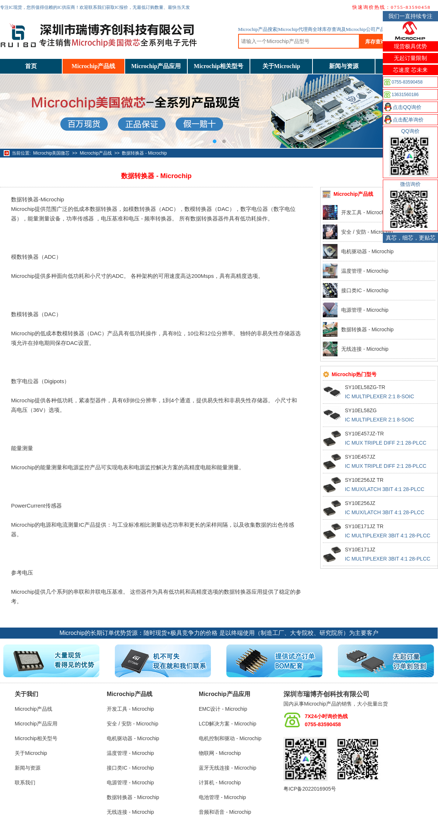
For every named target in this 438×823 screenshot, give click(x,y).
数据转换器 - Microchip (144, 153)
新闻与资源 (343, 66)
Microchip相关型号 (219, 66)
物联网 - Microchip (220, 753)
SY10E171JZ (360, 549)
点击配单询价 (408, 120)
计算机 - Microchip (220, 782)
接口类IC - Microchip (364, 290)
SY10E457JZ (360, 457)
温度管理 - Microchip (364, 271)
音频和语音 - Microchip (225, 812)
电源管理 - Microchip (364, 310)
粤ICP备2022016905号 (309, 789)
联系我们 (25, 782)
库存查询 (375, 42)
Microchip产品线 (94, 66)
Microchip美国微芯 (51, 153)
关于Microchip (281, 66)
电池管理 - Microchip (222, 797)
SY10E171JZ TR (364, 526)
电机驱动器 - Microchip (367, 251)
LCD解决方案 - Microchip (227, 724)
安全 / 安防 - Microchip (367, 232)
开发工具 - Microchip (364, 212)
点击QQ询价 (407, 107)
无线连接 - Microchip (364, 349)
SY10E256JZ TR (364, 480)
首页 (31, 66)
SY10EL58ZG (361, 410)
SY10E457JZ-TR (364, 434)
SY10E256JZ (360, 503)
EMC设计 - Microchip (223, 709)
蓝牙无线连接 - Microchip (227, 768)
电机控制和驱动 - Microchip (230, 738)
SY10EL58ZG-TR (365, 387)
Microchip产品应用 (156, 66)
